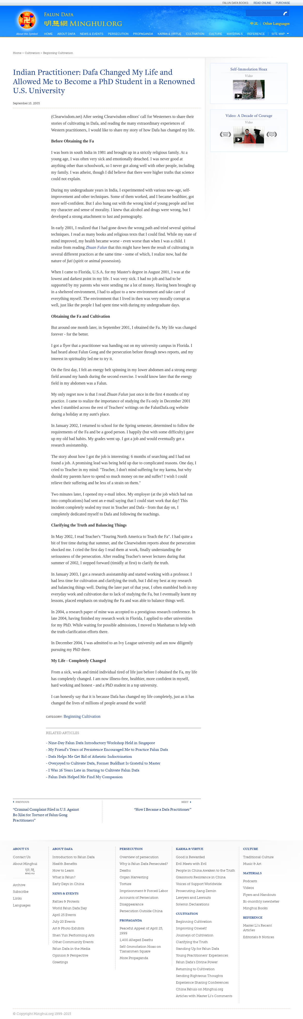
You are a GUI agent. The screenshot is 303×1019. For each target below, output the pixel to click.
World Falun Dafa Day (69, 908)
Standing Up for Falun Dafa (197, 949)
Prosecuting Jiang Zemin (196, 891)
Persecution (118, 33)
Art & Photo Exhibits (68, 928)
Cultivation (195, 33)
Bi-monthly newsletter (261, 901)
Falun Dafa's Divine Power (196, 962)
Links (17, 898)
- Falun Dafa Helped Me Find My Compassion (84, 776)
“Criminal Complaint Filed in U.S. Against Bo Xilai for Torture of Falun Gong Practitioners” (46, 815)
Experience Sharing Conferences (202, 982)
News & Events (91, 33)
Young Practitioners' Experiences (202, 955)
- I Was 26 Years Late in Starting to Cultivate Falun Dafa (92, 770)
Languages (21, 905)
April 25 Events (64, 915)
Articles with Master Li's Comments (204, 996)
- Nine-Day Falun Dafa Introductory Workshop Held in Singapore (100, 742)
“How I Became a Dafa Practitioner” (162, 809)
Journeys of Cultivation (194, 935)
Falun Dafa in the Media (71, 949)
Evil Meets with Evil (191, 864)
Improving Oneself (191, 928)
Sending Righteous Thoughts (199, 976)
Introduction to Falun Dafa (73, 857)
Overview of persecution (139, 857)
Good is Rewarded (190, 857)
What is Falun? (63, 877)
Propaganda (143, 33)
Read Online (262, 3)
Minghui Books (255, 908)
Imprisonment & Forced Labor (144, 891)
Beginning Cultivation (58, 53)
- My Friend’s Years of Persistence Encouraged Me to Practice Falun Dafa (107, 749)
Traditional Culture (258, 857)
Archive (19, 885)
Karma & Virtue (169, 33)
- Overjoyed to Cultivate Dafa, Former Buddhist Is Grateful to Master (103, 763)
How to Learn (63, 870)
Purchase (283, 3)
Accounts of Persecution (139, 897)
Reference (256, 33)
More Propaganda (134, 958)
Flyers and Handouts (259, 895)
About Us (21, 849)
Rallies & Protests (65, 901)
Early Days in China (68, 884)
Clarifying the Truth (192, 942)
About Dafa (66, 33)
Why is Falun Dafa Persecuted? (144, 864)
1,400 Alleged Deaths (136, 940)
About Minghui (25, 864)
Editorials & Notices (258, 937)
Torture (125, 884)
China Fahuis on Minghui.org (199, 989)
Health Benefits (64, 864)
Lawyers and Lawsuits (193, 897)
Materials (235, 33)
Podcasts (250, 881)
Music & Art (252, 864)
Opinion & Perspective (70, 955)
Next (185, 802)
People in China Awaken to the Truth (205, 870)
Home (48, 33)
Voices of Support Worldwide (199, 884)
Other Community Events (73, 942)
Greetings (60, 962)
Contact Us (21, 857)
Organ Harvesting (134, 877)
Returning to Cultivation (195, 969)
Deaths (125, 870)
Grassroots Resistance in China (201, 877)
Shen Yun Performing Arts (73, 935)
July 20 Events (63, 922)
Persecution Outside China (141, 911)
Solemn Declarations (192, 904)
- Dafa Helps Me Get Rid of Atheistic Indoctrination (89, 756)
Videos (248, 888)
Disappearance (131, 904)
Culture (215, 33)
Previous (22, 802)
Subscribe (20, 892)
